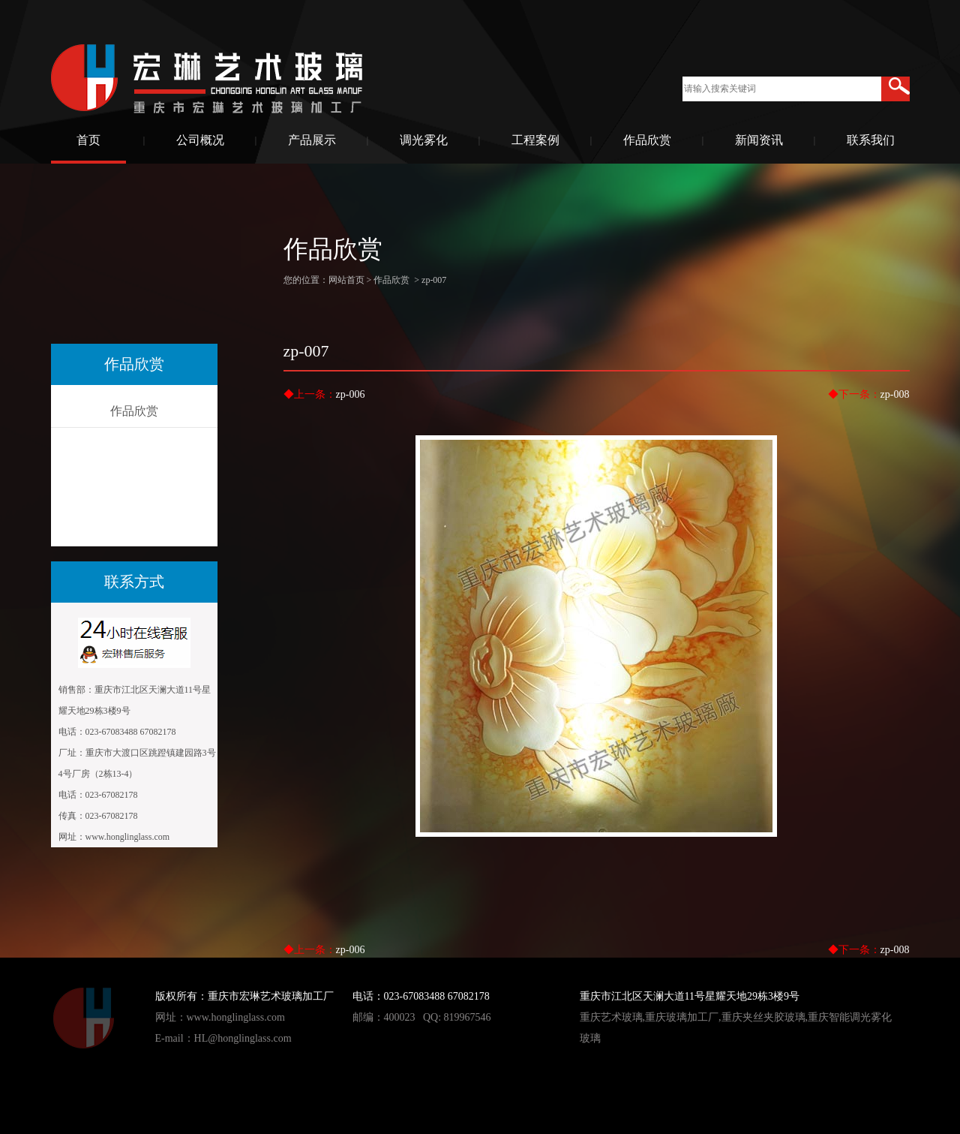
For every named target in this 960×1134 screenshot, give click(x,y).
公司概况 (200, 140)
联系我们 (871, 140)
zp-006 (350, 394)
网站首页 (346, 280)
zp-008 (895, 394)
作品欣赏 (647, 140)
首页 (88, 140)
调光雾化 (424, 140)
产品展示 (312, 140)
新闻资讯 (759, 140)
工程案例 (536, 140)
